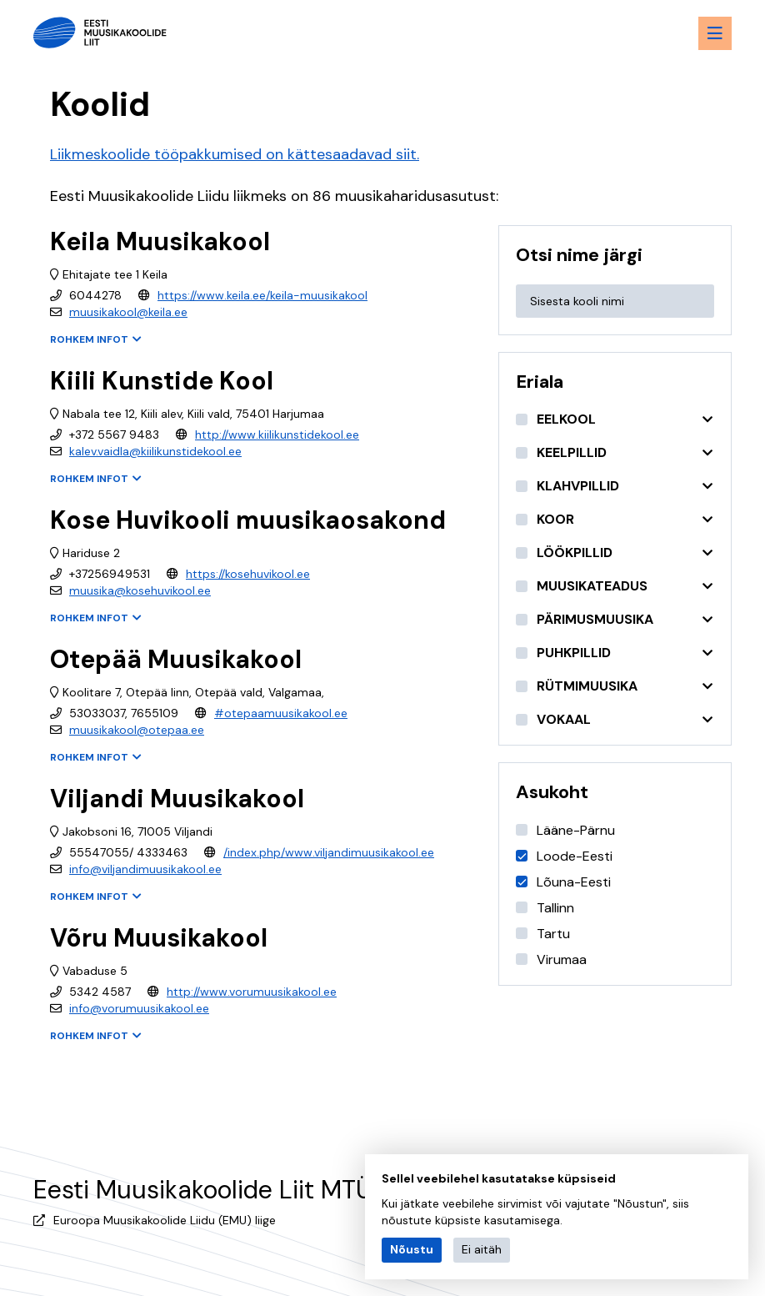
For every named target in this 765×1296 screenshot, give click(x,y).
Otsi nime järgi (579, 255)
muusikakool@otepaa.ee (136, 729)
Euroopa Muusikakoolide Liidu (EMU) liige (164, 1220)
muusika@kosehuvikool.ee (140, 590)
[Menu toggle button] (715, 33)
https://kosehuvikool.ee (248, 573)
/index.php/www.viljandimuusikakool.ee (328, 852)
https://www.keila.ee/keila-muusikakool (263, 295)
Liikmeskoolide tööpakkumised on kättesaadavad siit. (234, 154)
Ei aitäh (482, 1249)
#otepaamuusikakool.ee (281, 713)
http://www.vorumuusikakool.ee (252, 991)
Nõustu (411, 1249)
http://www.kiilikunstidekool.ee (277, 434)
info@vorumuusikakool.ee (139, 1008)
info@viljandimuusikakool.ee (145, 869)
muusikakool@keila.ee (128, 311)
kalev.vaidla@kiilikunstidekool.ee (155, 451)
